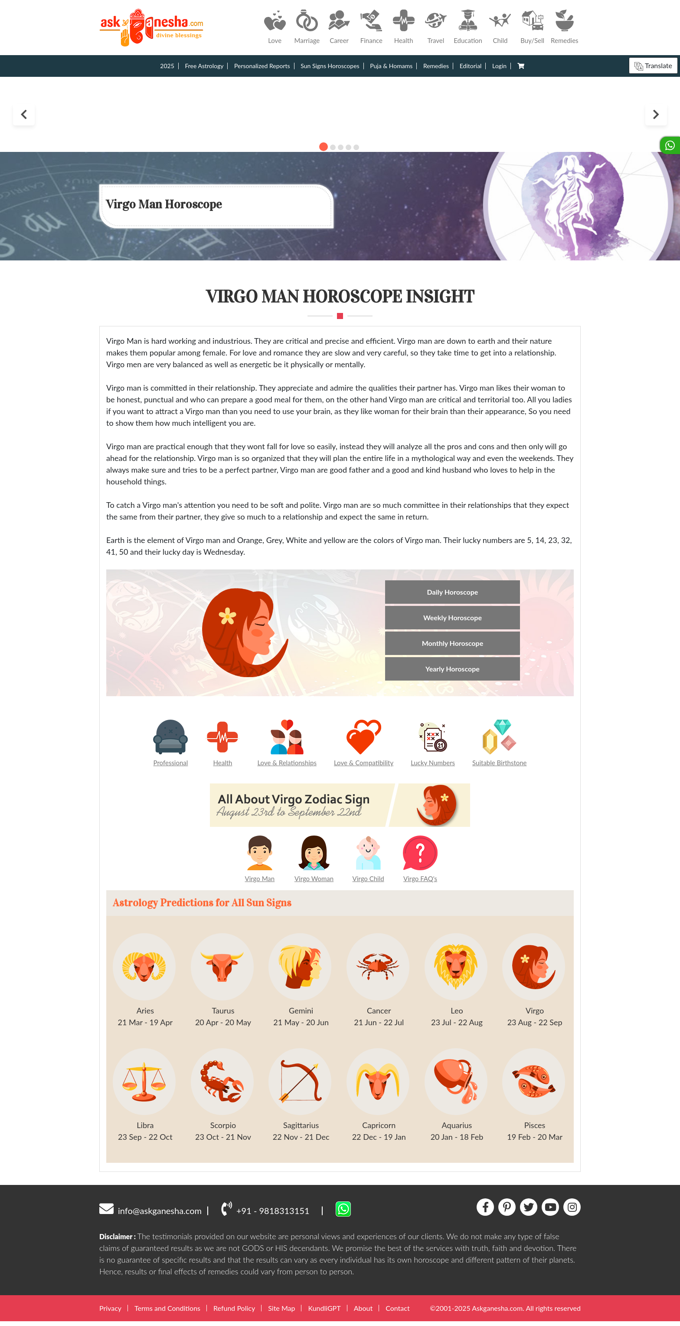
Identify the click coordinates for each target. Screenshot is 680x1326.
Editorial (471, 65)
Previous (24, 114)
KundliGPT (324, 1313)
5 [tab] (356, 147)
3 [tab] (340, 147)
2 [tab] (333, 147)
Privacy (110, 1313)
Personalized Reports (262, 65)
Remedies (436, 65)
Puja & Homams (391, 65)
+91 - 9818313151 (265, 1213)
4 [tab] (348, 147)
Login (499, 65)
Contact (397, 1313)
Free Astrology (204, 65)
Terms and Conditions (167, 1313)
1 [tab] (323, 146)
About (363, 1313)
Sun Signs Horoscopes (330, 65)
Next (656, 114)
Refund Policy (234, 1313)
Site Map (281, 1313)
